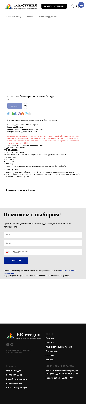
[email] (43, 243)
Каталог (50, 342)
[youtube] (11, 344)
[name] (43, 235)
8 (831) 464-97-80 (14, 383)
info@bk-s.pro (20, 387)
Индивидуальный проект (59, 346)
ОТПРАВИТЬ (16, 260)
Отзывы (50, 355)
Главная (50, 338)
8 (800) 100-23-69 (14, 374)
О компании (52, 351)
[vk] (7, 344)
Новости (50, 359)
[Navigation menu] (81, 5)
